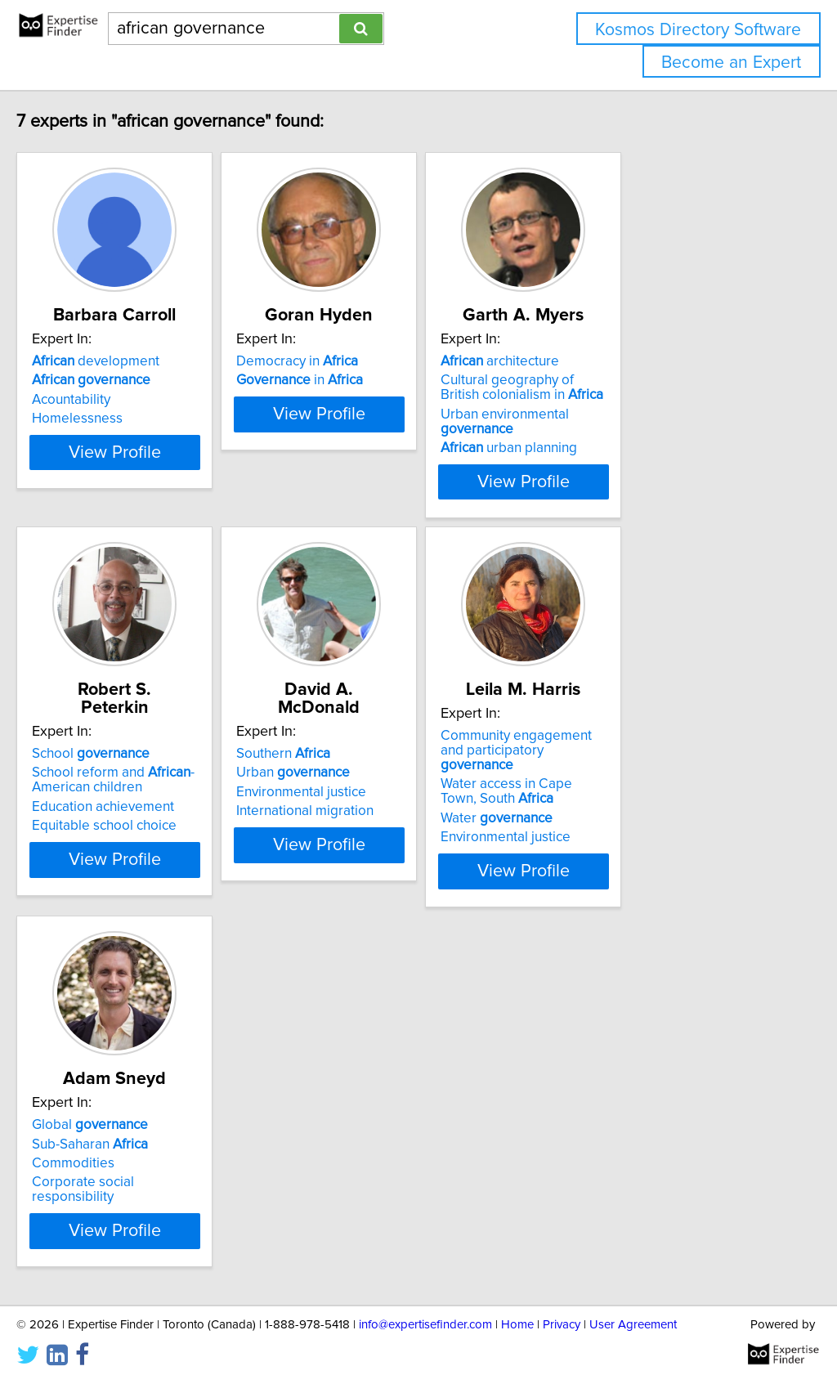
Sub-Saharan (124, 1129)
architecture (616, 361)
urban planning (625, 433)
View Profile (169, 481)
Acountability (105, 399)
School (125, 735)
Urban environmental (659, 414)
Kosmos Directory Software (698, 29)
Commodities (107, 1148)
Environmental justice (376, 774)
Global (124, 1110)
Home (517, 1325)
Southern (358, 735)
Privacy (561, 1325)
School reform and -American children (147, 762)
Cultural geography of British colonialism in (644, 387)
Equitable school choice (138, 807)
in (374, 380)
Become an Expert (731, 62)
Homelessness (111, 418)
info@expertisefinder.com (425, 1325)
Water (613, 803)
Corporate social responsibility (159, 1167)
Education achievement (137, 789)
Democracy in (372, 361)
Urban (368, 754)
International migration (380, 793)
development (130, 361)
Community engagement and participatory (645, 743)
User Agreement (633, 1325)
